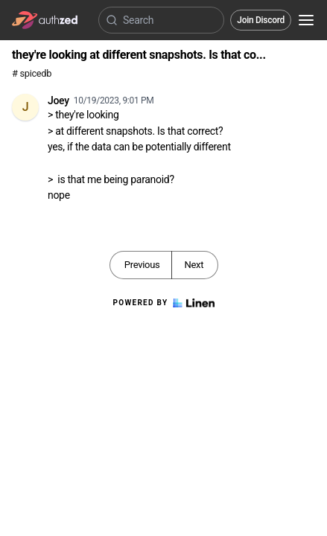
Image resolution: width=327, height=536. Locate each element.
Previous (142, 264)
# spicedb (31, 73)
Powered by (163, 303)
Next (193, 264)
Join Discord (261, 20)
